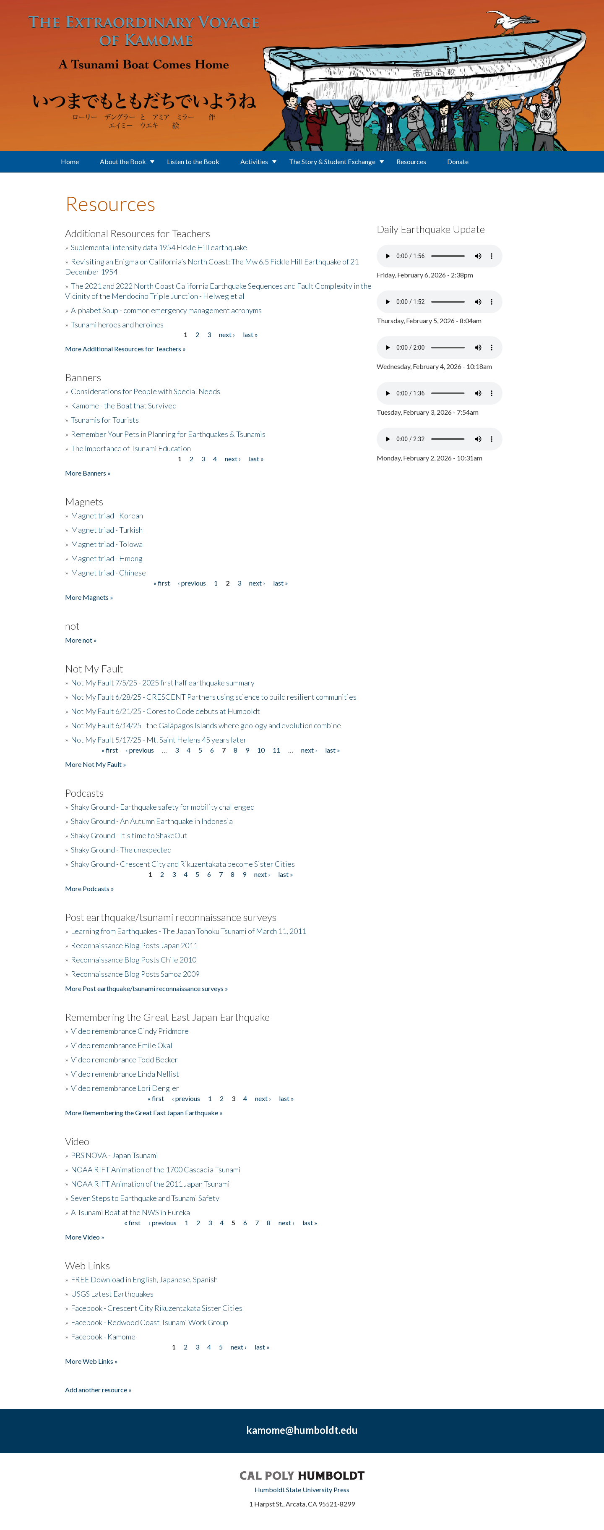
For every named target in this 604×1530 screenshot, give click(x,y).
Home (70, 161)
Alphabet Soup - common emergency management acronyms (166, 310)
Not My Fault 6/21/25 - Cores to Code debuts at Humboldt (165, 711)
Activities (254, 161)
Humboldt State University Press (302, 1489)
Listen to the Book (193, 161)
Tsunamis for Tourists (105, 419)
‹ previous (192, 583)
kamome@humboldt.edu (302, 1430)
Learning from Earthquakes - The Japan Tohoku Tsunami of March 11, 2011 (188, 931)
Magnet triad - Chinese (108, 572)
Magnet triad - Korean (107, 515)
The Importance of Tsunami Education (131, 448)
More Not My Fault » (95, 764)
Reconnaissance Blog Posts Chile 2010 (133, 959)
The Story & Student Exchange (332, 161)
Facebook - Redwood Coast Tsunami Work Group (149, 1322)
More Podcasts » (89, 888)
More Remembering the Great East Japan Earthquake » (144, 1113)
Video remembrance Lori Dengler (125, 1088)
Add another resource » (98, 1390)
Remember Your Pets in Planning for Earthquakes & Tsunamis (168, 434)
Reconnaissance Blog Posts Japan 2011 (134, 945)
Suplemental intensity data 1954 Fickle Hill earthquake (159, 247)
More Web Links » (91, 1361)
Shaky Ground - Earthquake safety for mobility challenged (163, 806)
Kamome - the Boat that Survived (124, 405)
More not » (81, 640)
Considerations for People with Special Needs (145, 391)
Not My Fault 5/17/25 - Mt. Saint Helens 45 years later (159, 739)
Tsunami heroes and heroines (117, 324)
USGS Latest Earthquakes (112, 1293)
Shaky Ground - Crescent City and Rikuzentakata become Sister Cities (183, 863)
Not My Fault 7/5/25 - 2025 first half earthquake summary (163, 682)
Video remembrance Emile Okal (121, 1045)
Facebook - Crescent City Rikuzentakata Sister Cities (156, 1308)
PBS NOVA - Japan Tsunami (114, 1155)
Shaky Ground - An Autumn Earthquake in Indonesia (152, 821)
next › (227, 334)
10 (261, 750)
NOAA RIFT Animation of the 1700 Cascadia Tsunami (156, 1169)
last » (250, 334)
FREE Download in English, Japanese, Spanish (144, 1279)
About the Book (123, 161)
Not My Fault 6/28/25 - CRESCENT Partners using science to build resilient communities (214, 696)
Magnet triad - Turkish (107, 529)
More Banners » (88, 473)
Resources (411, 161)
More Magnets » (89, 597)
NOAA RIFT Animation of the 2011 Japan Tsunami (150, 1183)
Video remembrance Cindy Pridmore (130, 1031)
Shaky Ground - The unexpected (121, 849)
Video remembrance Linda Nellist (125, 1073)
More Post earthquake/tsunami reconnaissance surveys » (146, 988)
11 (276, 750)
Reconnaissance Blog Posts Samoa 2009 (135, 973)
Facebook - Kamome (103, 1336)
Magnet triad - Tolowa (107, 544)
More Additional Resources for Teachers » (125, 349)
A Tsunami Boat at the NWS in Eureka (130, 1212)
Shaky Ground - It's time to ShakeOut (129, 835)
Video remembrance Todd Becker (124, 1059)
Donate (458, 161)
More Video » (84, 1237)
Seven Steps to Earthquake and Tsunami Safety (145, 1198)
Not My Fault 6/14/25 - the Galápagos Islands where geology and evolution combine (206, 725)
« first (162, 583)
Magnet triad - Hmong (107, 558)
